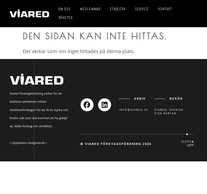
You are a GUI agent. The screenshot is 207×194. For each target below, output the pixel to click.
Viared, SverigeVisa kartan (169, 111)
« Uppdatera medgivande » (28, 143)
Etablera (118, 9)
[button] (187, 143)
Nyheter (66, 17)
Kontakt (165, 9)
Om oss (64, 9)
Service (142, 9)
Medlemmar (90, 9)
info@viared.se (133, 110)
